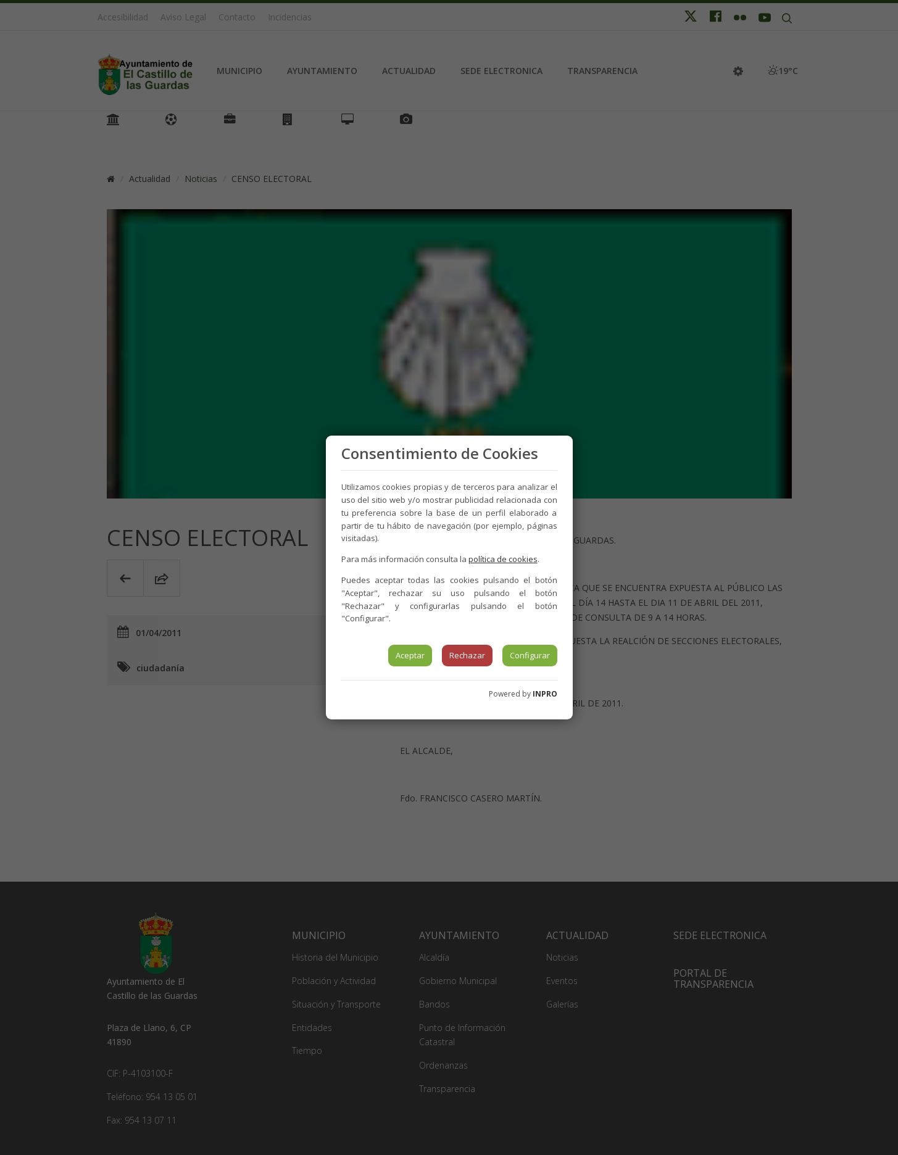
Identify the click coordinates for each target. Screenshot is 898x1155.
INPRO (545, 694)
